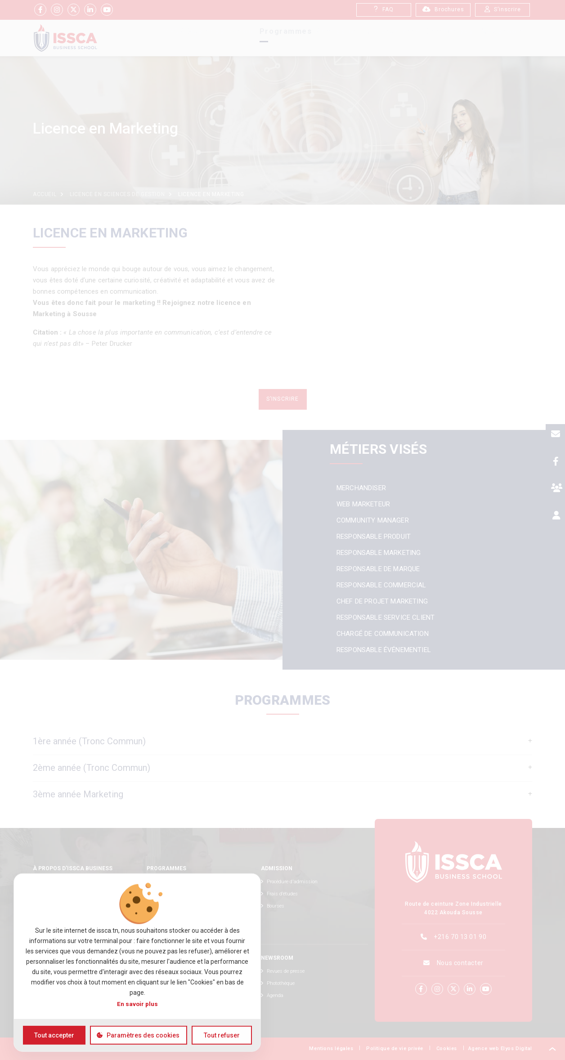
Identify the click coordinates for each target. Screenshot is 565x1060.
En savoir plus (137, 1003)
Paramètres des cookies (143, 1035)
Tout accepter (54, 1035)
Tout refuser (222, 1035)
